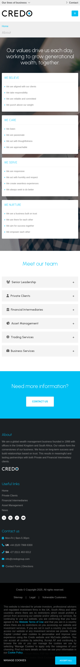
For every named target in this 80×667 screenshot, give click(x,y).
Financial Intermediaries (24, 309)
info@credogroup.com (17, 559)
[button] (17, 3)
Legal (32, 597)
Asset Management (22, 323)
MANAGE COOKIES (15, 660)
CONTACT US (40, 401)
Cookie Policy (15, 652)
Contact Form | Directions (19, 566)
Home (5, 26)
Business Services (20, 351)
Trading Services (20, 337)
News (5, 510)
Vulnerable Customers (54, 597)
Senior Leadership (21, 282)
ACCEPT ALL (66, 660)
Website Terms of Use (31, 622)
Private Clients (18, 296)
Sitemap (18, 597)
